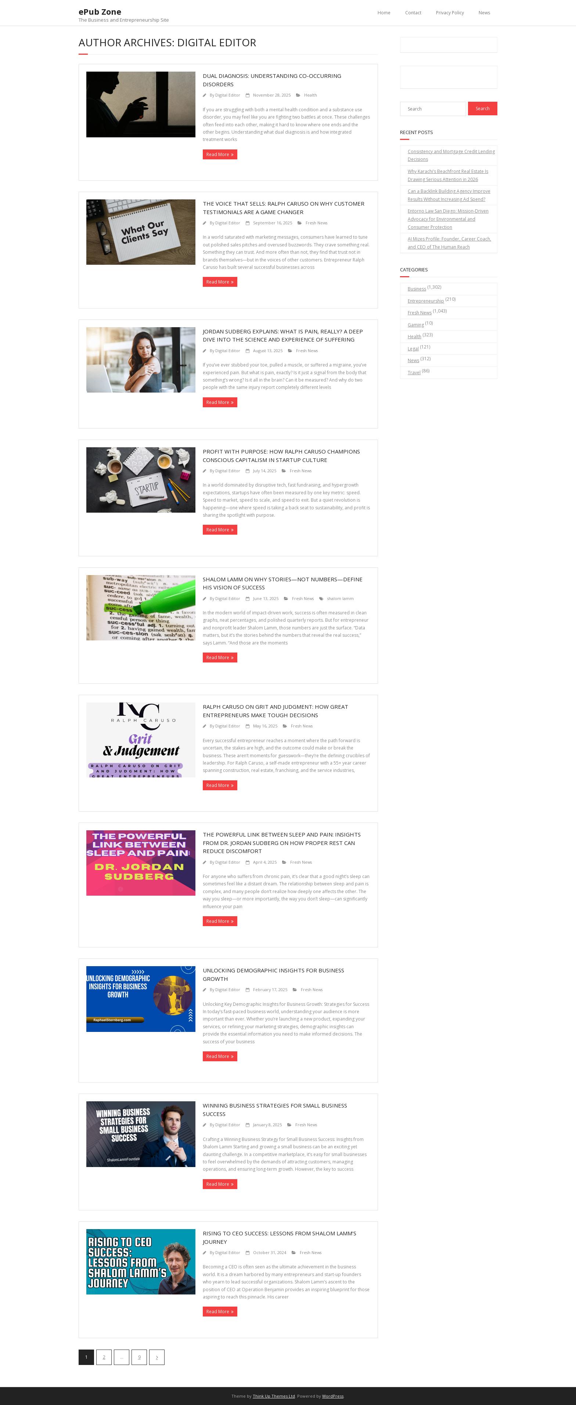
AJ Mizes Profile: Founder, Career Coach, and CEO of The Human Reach (449, 243)
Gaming (416, 325)
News (484, 13)
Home (384, 13)
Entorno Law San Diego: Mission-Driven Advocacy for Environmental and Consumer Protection (448, 219)
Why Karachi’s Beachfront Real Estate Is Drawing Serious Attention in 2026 (448, 175)
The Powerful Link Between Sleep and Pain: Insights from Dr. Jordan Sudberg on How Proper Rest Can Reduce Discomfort (282, 843)
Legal (413, 349)
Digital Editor (227, 95)
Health (310, 95)
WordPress (332, 1396)
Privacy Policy (450, 13)
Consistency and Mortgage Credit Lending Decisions (451, 155)
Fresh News (316, 222)
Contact (413, 13)
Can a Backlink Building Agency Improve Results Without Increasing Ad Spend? (449, 195)
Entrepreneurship (426, 301)
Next (157, 1357)
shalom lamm (340, 598)
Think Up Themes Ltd (274, 1396)
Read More (217, 154)
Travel (414, 372)
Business (417, 289)
